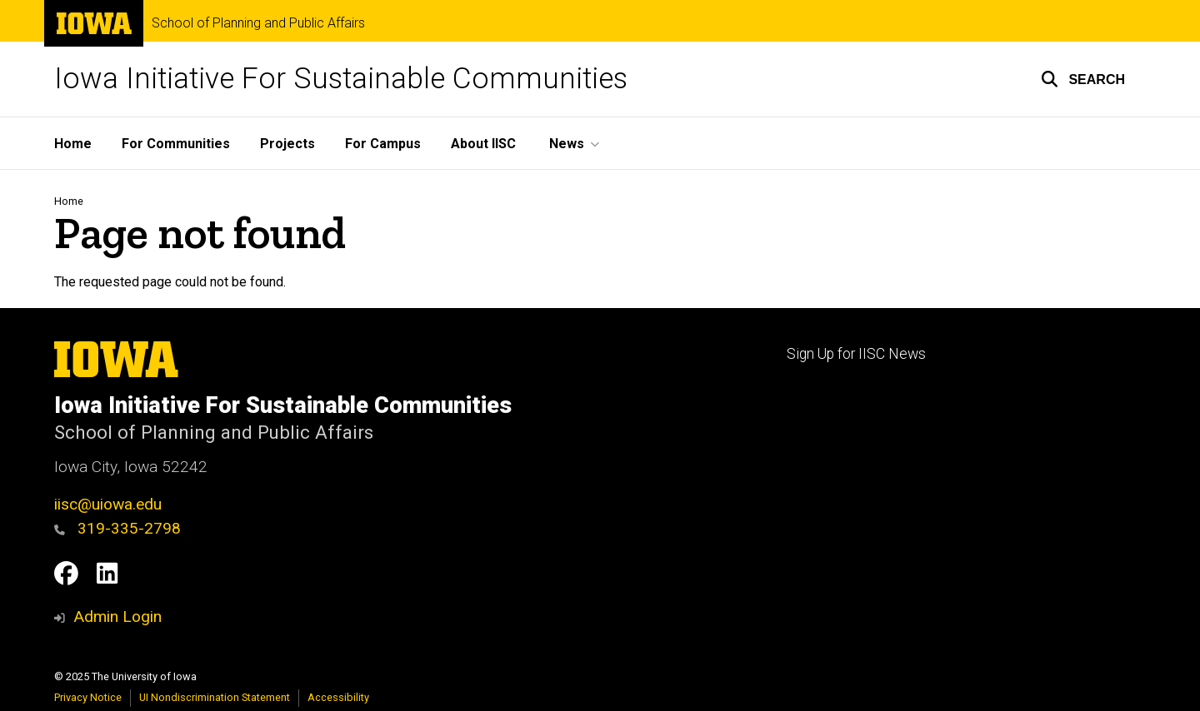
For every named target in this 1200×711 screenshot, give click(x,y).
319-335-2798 (117, 528)
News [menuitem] (566, 144)
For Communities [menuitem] (176, 144)
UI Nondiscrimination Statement (214, 697)
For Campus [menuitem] (383, 144)
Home (68, 201)
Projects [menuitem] (287, 144)
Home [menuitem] (73, 144)
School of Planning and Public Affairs (258, 23)
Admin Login (117, 616)
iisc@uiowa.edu (108, 504)
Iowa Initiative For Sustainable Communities (341, 78)
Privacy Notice (88, 697)
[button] (1083, 79)
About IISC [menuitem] (483, 144)
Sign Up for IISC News (856, 354)
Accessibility (338, 697)
